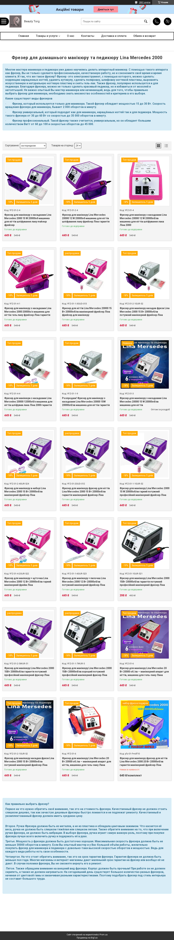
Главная (23, 36)
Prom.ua (104, 934)
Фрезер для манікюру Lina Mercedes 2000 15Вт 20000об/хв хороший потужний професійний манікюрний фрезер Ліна (87, 671)
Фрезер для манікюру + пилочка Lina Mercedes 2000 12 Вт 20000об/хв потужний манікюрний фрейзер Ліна (84, 581)
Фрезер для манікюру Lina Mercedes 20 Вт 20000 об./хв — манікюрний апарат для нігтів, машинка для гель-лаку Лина (144, 671)
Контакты (87, 36)
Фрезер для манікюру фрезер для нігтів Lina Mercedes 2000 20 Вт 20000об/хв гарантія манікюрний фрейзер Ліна (143, 761)
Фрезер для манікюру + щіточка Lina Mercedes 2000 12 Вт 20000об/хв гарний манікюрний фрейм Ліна (27, 581)
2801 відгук (144, 2)
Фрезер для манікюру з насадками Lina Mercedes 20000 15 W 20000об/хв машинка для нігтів (143, 401)
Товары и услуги (47, 36)
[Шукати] (146, 21)
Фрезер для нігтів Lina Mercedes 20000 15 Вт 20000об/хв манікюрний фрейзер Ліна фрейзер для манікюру (87, 311)
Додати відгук (167, 21)
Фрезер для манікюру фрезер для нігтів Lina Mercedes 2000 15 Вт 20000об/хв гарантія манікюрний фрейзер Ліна (86, 491)
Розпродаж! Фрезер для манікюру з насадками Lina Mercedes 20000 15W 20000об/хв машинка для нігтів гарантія (86, 401)
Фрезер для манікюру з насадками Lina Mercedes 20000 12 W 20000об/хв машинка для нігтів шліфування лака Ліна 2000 (143, 219)
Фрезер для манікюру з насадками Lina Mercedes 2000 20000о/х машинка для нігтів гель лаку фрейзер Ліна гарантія (27, 311)
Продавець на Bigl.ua (87, 938)
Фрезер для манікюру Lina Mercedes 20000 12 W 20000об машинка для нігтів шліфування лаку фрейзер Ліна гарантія (86, 218)
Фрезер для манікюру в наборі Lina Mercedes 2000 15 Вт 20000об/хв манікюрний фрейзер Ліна (25, 491)
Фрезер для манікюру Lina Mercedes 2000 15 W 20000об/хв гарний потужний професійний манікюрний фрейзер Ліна (144, 491)
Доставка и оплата (113, 36)
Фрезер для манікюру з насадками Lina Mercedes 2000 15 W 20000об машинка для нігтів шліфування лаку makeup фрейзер (27, 219)
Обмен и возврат (144, 36)
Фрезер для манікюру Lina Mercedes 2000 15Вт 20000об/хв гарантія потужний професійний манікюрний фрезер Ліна (144, 581)
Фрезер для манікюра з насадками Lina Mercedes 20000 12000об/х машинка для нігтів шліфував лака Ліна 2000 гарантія (28, 401)
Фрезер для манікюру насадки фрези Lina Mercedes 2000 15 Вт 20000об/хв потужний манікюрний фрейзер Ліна (145, 311)
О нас (70, 36)
